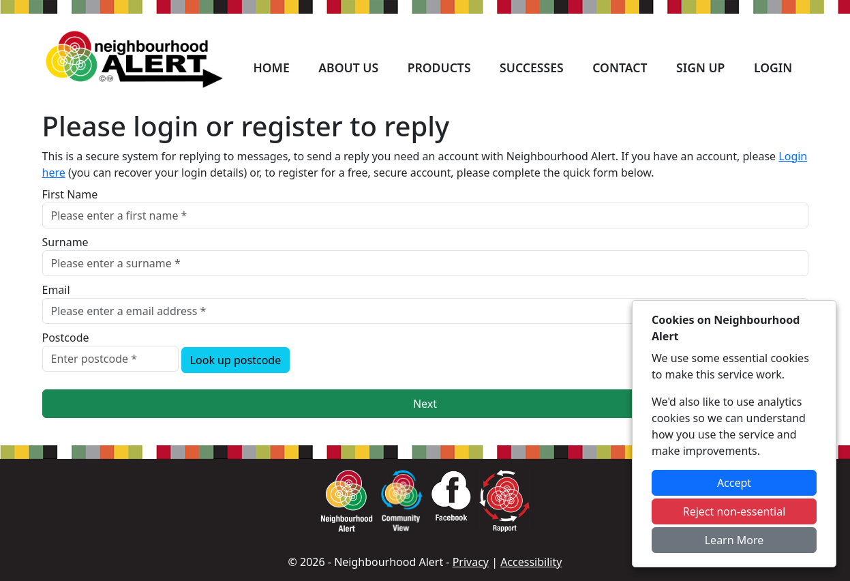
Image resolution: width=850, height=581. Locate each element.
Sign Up (700, 67)
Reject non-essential (734, 511)
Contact (619, 67)
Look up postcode (236, 360)
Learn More (734, 540)
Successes (532, 67)
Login (773, 67)
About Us (348, 67)
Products (439, 67)
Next (425, 403)
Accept (734, 482)
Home (271, 67)
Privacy (471, 561)
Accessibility (531, 561)
